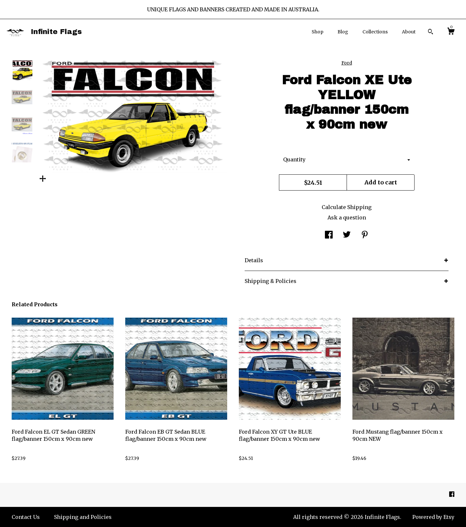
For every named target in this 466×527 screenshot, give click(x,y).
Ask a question (346, 217)
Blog (343, 32)
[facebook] (451, 494)
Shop (317, 32)
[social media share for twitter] (346, 235)
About (409, 32)
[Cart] (450, 32)
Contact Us (26, 517)
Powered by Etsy (433, 517)
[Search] (430, 32)
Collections (375, 32)
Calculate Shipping (347, 207)
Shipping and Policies (83, 517)
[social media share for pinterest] (365, 235)
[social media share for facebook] (329, 235)
